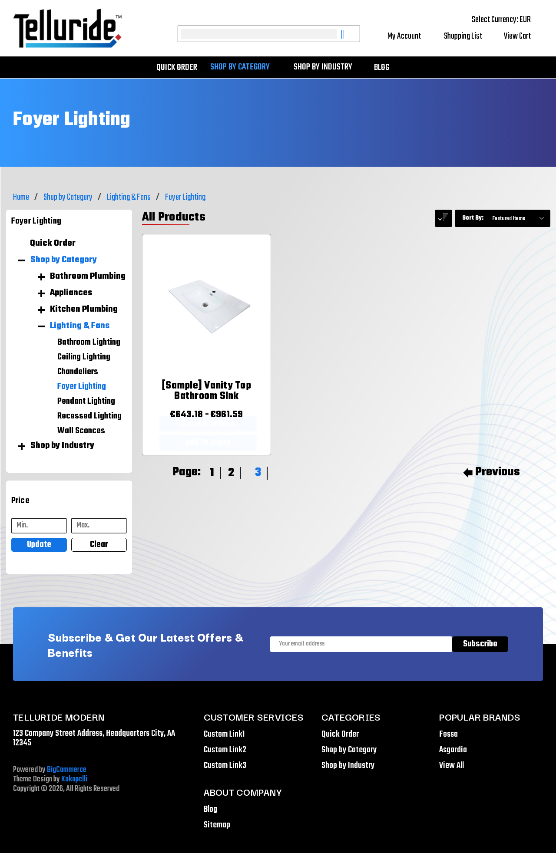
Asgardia (453, 750)
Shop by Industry (327, 67)
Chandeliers (77, 372)
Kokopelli (74, 779)
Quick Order (176, 67)
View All (451, 765)
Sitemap (217, 825)
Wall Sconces (81, 431)
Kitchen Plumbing (84, 309)
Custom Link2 (225, 750)
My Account (410, 36)
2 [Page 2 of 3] (231, 473)
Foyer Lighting (81, 387)
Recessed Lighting (89, 416)
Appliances (71, 293)
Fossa (448, 734)
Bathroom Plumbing (88, 276)
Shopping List (468, 36)
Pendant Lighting (86, 401)
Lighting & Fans (79, 326)
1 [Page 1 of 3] (212, 473)
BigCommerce (66, 770)
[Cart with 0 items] (523, 36)
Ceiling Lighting (83, 357)
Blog (381, 67)
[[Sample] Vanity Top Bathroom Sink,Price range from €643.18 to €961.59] (206, 393)
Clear (99, 544)
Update (39, 544)
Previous (491, 472)
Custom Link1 (224, 734)
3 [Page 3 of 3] (258, 472)
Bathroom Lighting (88, 342)
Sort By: (472, 218)
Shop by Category (244, 67)
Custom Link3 (225, 765)
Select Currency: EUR (507, 19)
